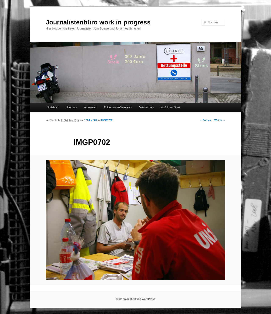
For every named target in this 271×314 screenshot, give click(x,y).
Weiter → (219, 120)
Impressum (90, 107)
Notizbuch (53, 107)
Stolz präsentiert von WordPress (135, 299)
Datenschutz (146, 107)
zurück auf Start (170, 107)
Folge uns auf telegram (118, 107)
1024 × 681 (90, 120)
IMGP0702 (106, 120)
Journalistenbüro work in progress (98, 22)
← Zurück (205, 120)
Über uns (71, 107)
